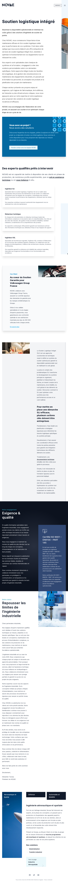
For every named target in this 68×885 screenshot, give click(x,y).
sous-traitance (22, 180)
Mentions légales (38, 879)
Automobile (54, 796)
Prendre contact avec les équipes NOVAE (23, 147)
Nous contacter (48, 879)
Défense (31, 795)
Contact (58, 5)
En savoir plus (14, 327)
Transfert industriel (35, 852)
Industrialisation (34, 849)
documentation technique (45, 459)
